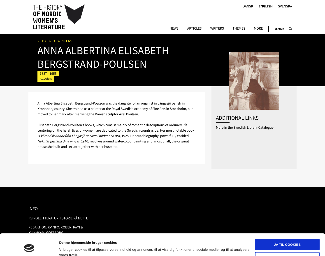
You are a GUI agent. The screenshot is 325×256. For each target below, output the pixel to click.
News (174, 29)
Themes (238, 29)
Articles (194, 29)
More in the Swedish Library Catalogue (245, 127)
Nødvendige (287, 237)
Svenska (285, 6)
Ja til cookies (287, 224)
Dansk (248, 6)
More (258, 29)
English (266, 6)
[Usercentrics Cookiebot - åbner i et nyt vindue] (29, 247)
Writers (217, 29)
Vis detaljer (68, 247)
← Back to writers (54, 41)
